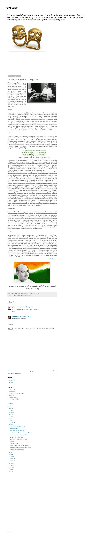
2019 (10, 410)
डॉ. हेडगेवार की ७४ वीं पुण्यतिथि (16, 437)
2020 (10, 408)
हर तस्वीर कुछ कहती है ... (14, 399)
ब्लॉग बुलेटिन (11, 395)
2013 (10, 463)
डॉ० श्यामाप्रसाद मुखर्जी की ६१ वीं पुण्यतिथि (18, 435)
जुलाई (12, 422)
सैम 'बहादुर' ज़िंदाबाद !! (14, 428)
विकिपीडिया (51, 258)
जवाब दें (13, 311)
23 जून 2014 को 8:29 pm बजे (26, 307)
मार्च (11, 456)
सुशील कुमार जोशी (15, 307)
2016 (10, 416)
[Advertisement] (32, 488)
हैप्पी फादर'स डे (13, 441)
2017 (10, 414)
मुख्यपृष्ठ (31, 371)
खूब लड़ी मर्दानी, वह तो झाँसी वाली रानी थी (18, 439)
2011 (10, 467)
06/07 (12, 295)
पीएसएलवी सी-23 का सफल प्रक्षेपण (17, 426)
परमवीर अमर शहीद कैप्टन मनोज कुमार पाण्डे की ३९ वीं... (21, 433)
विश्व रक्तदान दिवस (14, 443)
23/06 (15, 295)
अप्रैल (12, 454)
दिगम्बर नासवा (15, 316)
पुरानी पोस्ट (54, 371)
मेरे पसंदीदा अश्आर (13, 397)
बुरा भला (12, 8)
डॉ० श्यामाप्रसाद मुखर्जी (21, 295)
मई (11, 452)
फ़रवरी (12, 458)
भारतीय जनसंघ (28, 295)
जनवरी (12, 461)
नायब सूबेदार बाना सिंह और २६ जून (17, 430)
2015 (10, 418)
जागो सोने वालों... (12, 391)
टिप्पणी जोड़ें (10, 324)
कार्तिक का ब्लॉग (12, 390)
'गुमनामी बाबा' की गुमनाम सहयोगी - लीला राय (19, 445)
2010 (10, 469)
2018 (10, 412)
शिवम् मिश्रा (13, 380)
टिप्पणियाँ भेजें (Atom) (16, 373)
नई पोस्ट (9, 371)
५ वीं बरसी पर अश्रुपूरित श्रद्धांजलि (17, 449)
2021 (10, 406)
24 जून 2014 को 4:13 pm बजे (24, 316)
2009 (10, 472)
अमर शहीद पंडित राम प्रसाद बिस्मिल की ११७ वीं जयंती (20, 447)
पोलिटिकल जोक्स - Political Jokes (16, 393)
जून (11, 424)
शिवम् (12, 382)
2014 (10, 420)
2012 (10, 465)
